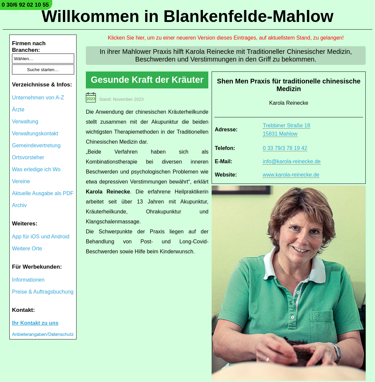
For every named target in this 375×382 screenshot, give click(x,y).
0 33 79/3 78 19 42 (285, 148)
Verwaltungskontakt (35, 133)
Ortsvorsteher (28, 157)
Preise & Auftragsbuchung (43, 292)
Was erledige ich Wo (36, 169)
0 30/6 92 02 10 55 (25, 5)
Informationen (28, 280)
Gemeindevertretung (36, 145)
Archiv (19, 205)
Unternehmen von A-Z (38, 97)
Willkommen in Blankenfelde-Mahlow (187, 16)
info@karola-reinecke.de (292, 161)
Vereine (21, 181)
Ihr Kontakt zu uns (35, 323)
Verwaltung (25, 121)
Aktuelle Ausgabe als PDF (43, 193)
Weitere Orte (27, 248)
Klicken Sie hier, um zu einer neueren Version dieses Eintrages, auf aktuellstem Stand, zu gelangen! (226, 38)
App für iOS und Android (41, 236)
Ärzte (18, 109)
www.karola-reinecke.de (291, 175)
